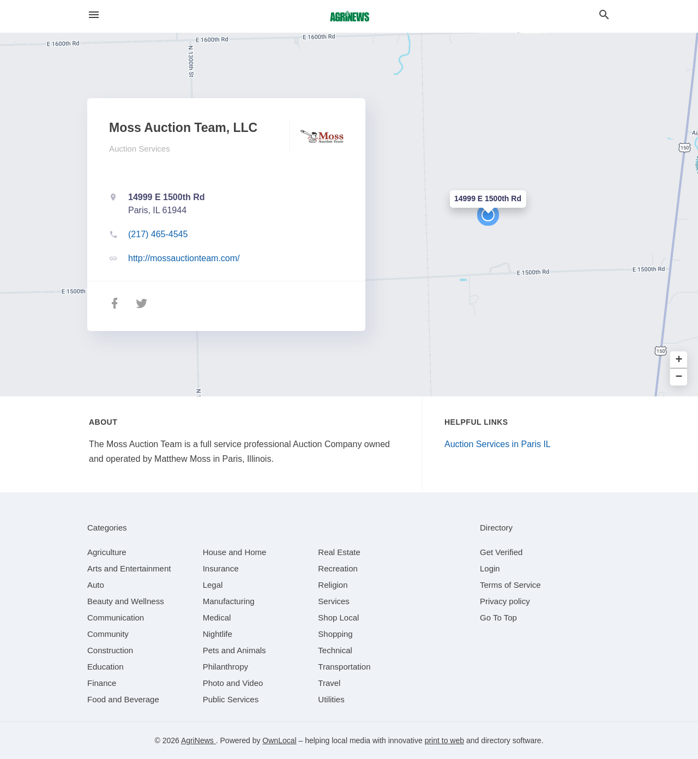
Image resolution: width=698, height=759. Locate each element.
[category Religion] (332, 584)
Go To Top (498, 617)
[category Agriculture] (107, 552)
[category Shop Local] (338, 617)
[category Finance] (101, 683)
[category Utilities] (331, 699)
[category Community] (108, 633)
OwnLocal (279, 740)
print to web (444, 740)
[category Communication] (115, 617)
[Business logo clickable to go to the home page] (349, 16)
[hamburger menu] (93, 15)
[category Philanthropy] (225, 666)
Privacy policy (505, 601)
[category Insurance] (221, 568)
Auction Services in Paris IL (497, 444)
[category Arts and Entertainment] (129, 568)
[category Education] (105, 666)
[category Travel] (329, 683)
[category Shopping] (335, 633)
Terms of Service (510, 584)
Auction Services (139, 148)
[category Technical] (335, 650)
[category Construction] (110, 650)
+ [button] (679, 360)
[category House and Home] (235, 552)
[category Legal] (213, 584)
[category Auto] (95, 584)
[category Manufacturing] (229, 601)
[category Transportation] (344, 666)
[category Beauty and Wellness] (125, 601)
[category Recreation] (338, 568)
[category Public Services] (231, 699)
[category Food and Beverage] (123, 699)
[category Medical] (217, 617)
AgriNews (198, 740)
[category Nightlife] (217, 633)
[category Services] (334, 601)
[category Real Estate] (339, 552)
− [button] (679, 377)
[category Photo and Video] (233, 683)
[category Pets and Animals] (234, 650)
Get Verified (501, 552)
